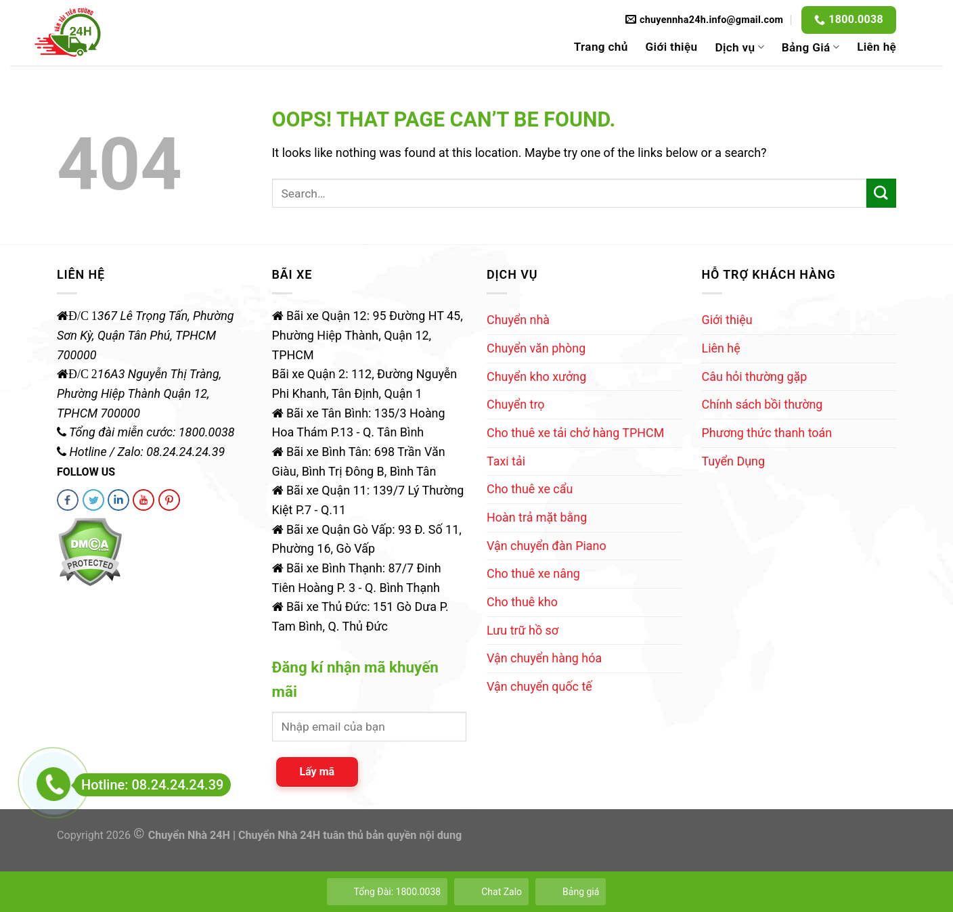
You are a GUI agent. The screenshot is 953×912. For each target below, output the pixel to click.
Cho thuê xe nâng (533, 573)
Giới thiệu (672, 46)
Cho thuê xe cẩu (530, 489)
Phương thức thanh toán (767, 433)
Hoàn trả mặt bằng (537, 517)
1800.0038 (855, 19)
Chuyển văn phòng (536, 348)
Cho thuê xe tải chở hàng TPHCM (575, 433)
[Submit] (881, 193)
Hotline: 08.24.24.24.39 (148, 785)
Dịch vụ (739, 47)
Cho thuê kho (522, 602)
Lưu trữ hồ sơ (522, 630)
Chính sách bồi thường (762, 404)
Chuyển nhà (518, 320)
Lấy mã (317, 771)
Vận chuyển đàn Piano (546, 546)
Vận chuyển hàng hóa (544, 658)
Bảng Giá (810, 47)
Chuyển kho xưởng (536, 376)
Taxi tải (506, 461)
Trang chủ (601, 46)
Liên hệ (876, 46)
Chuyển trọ (516, 404)
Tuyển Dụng (733, 461)
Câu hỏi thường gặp (754, 376)
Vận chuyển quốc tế (539, 686)
